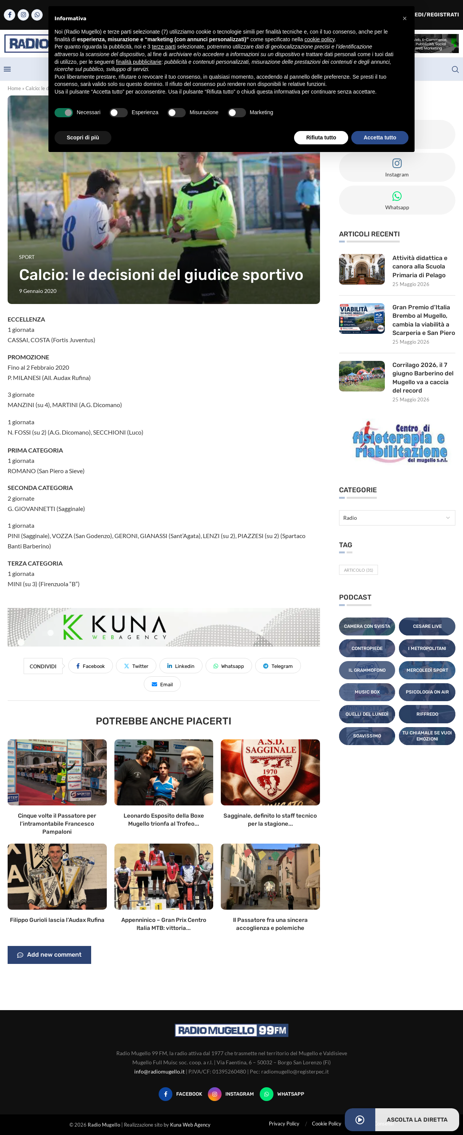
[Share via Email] (162, 684)
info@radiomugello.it (159, 1071)
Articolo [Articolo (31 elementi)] (358, 570)
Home (14, 88)
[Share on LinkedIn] (181, 665)
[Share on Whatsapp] (229, 665)
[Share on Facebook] (90, 665)
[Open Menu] (7, 69)
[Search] (455, 69)
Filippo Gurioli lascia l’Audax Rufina (57, 920)
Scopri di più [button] (83, 137)
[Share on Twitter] (136, 665)
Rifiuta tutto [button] (321, 137)
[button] (405, 18)
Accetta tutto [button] (379, 137)
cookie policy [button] (319, 39)
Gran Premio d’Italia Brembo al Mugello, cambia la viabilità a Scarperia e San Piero (423, 320)
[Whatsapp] (37, 15)
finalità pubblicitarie (138, 62)
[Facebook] (9, 15)
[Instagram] (23, 15)
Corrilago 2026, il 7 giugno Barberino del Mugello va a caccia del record (422, 377)
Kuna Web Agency (190, 1125)
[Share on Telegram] (278, 665)
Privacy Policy (284, 1123)
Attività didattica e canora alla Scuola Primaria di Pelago (419, 266)
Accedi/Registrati (427, 14)
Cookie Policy (326, 1123)
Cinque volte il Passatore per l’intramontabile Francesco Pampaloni (57, 823)
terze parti (163, 47)
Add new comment (49, 955)
